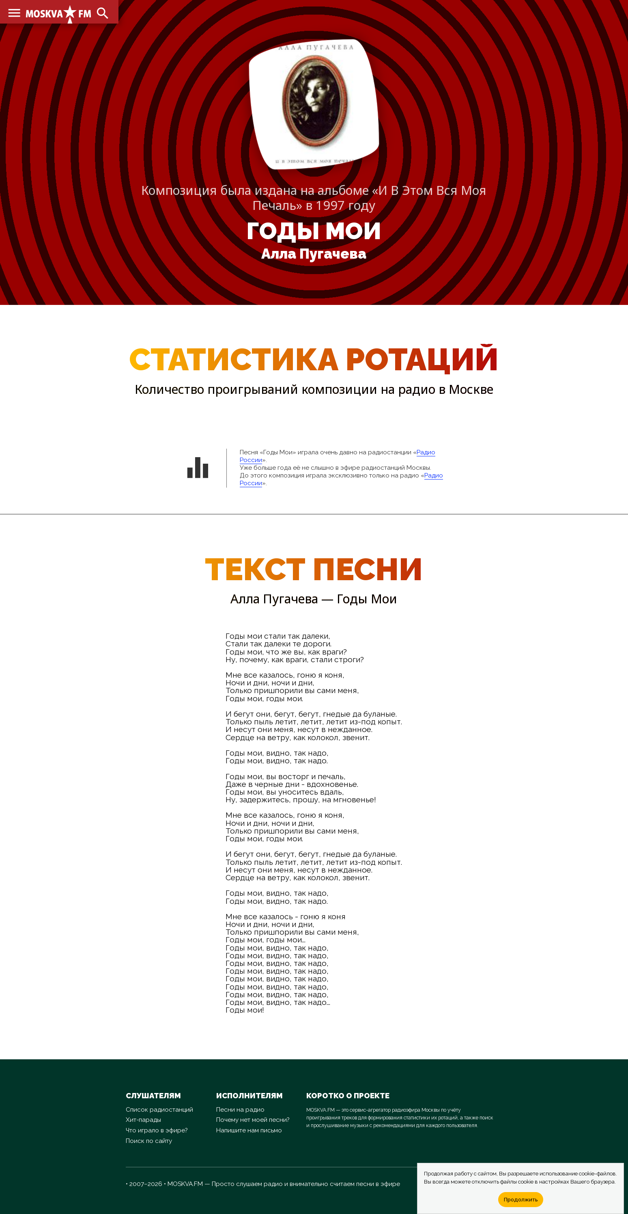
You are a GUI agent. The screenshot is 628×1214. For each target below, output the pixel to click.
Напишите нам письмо (249, 1130)
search (101, 12)
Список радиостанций (159, 1109)
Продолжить (520, 1199)
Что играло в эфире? (157, 1130)
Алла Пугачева (313, 254)
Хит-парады (143, 1119)
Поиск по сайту (149, 1141)
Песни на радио (240, 1109)
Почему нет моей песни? (253, 1119)
